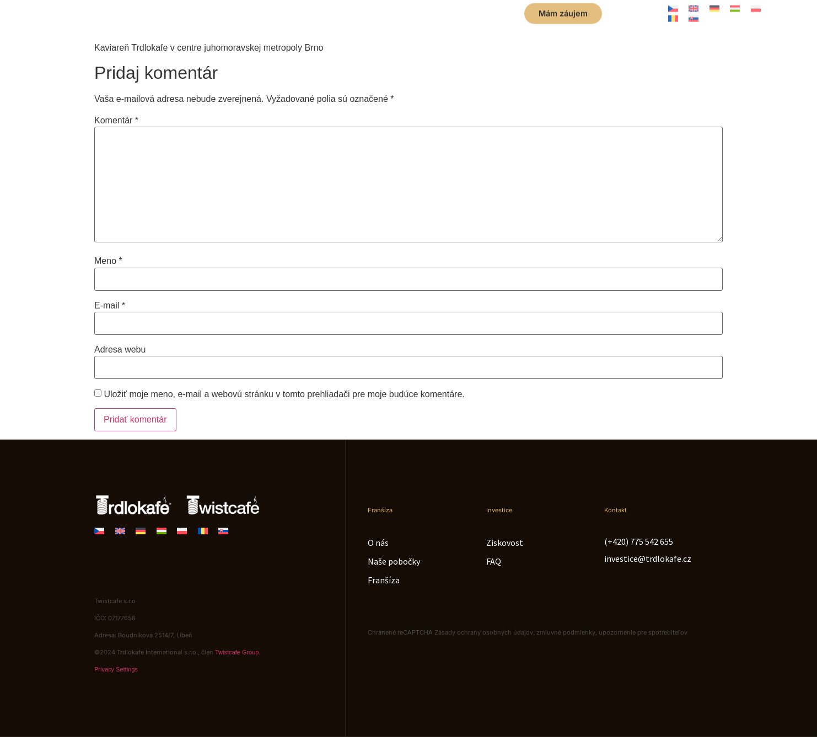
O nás (378, 542)
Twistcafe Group (237, 652)
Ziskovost (504, 542)
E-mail (109, 305)
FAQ (493, 561)
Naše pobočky (394, 561)
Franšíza (384, 580)
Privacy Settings (116, 669)
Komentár (116, 120)
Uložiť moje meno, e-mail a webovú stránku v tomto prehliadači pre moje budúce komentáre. (284, 394)
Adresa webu (120, 349)
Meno (108, 261)
